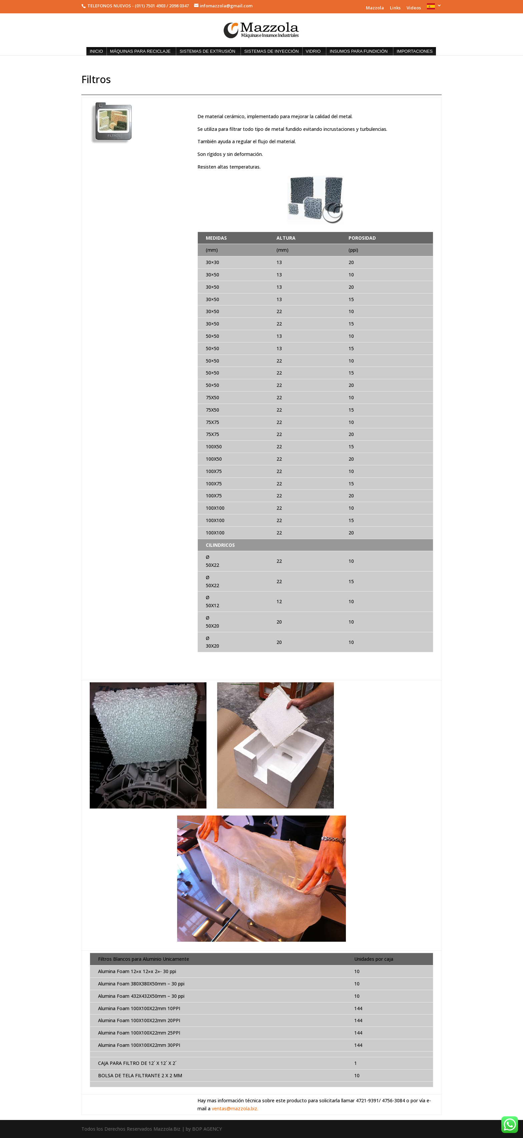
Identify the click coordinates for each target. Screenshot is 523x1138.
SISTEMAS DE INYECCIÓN (271, 51)
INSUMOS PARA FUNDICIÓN (359, 51)
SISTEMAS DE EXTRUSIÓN (207, 51)
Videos (414, 8)
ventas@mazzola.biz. (235, 1108)
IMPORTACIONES (415, 51)
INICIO (96, 51)
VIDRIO (313, 51)
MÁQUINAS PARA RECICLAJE (140, 51)
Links (395, 8)
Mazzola (375, 8)
